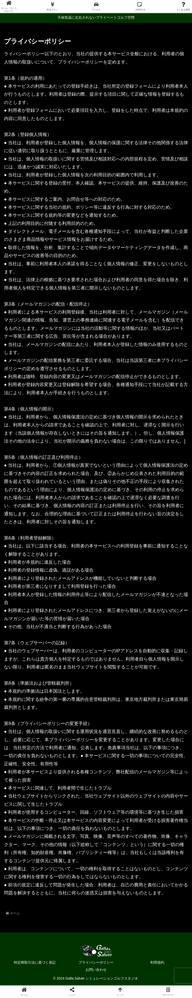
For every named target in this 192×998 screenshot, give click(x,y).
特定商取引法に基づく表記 (35, 962)
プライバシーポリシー (96, 962)
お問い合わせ (96, 970)
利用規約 (157, 962)
